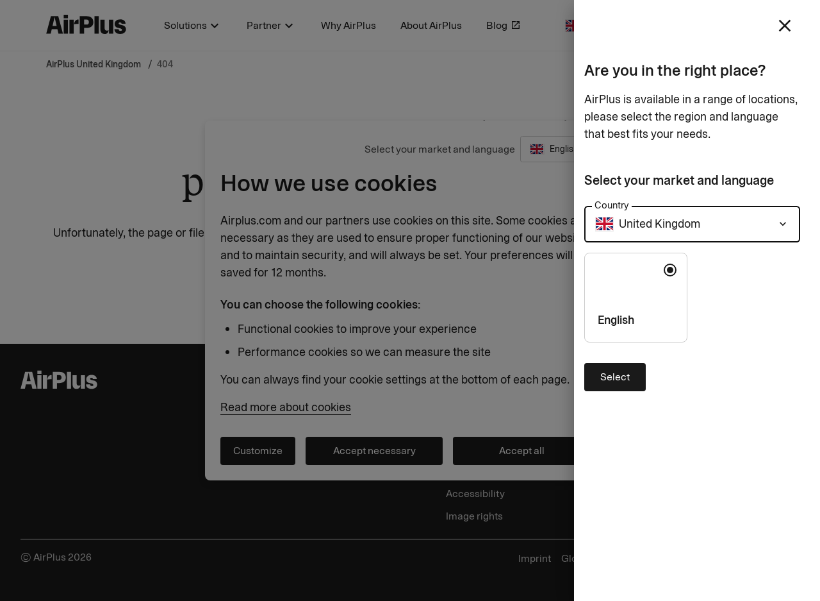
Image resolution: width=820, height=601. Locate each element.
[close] (784, 25)
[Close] (410, 300)
